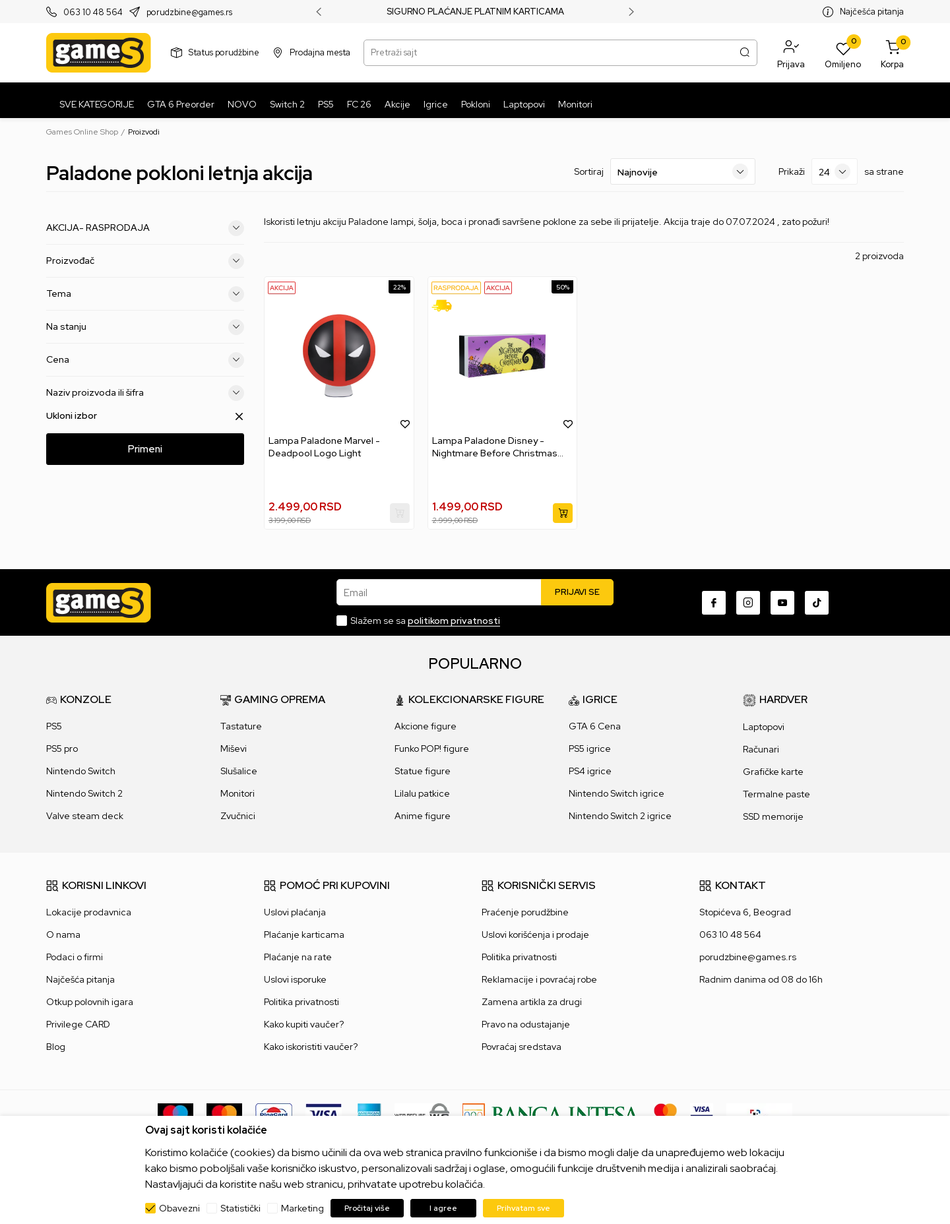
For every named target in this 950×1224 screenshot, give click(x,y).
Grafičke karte (773, 772)
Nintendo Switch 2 (84, 793)
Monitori (237, 793)
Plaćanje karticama (304, 934)
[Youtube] (782, 603)
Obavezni (179, 1208)
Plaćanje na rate (298, 957)
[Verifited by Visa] (701, 1114)
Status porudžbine (224, 52)
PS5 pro (62, 748)
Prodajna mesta (320, 52)
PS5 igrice (590, 748)
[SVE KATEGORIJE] (93, 104)
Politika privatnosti (301, 1002)
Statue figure (423, 771)
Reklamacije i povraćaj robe (539, 979)
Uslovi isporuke (295, 979)
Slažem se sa (425, 620)
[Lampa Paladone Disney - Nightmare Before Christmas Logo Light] (502, 356)
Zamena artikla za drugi (532, 1002)
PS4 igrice (590, 771)
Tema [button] (145, 294)
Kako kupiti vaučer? (304, 1024)
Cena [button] (145, 360)
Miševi (233, 748)
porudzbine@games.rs (189, 12)
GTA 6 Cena (595, 726)
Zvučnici (237, 816)
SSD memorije (773, 816)
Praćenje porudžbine (525, 912)
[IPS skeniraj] (759, 1114)
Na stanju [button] (145, 327)
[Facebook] (714, 603)
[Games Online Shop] (98, 53)
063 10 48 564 (93, 12)
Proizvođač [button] (145, 261)
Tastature (241, 726)
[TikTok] (817, 603)
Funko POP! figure (432, 748)
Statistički (240, 1208)
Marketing (302, 1208)
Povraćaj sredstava (521, 1047)
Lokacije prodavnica (88, 912)
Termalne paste (776, 794)
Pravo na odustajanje (526, 1024)
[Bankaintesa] (551, 1114)
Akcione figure (426, 726)
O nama (63, 934)
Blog (55, 1047)
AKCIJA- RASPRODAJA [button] (145, 228)
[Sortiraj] (682, 171)
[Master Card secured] (665, 1114)
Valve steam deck (84, 816)
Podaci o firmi (74, 957)
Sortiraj (589, 171)
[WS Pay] (422, 1114)
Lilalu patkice (422, 793)
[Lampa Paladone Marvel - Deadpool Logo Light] (339, 356)
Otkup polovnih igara (89, 1002)
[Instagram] (748, 603)
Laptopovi (763, 727)
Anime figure (423, 816)
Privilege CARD (78, 1024)
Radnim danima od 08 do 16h (761, 979)
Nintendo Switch (80, 771)
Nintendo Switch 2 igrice (620, 816)
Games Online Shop (82, 132)
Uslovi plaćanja (295, 912)
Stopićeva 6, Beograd (745, 912)
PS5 (54, 726)
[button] (791, 52)
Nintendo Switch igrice (616, 793)
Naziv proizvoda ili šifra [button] (145, 393)
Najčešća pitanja (872, 11)
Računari (761, 749)
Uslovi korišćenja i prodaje (535, 934)
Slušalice (238, 771)
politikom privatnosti (454, 621)
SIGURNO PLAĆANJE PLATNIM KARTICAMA (475, 12)
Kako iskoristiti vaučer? (311, 1047)
